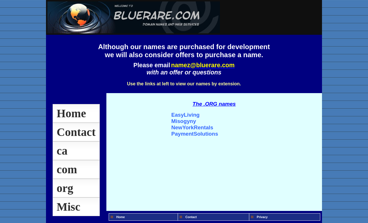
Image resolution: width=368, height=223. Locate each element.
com (67, 169)
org (65, 188)
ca (62, 150)
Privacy (262, 217)
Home (71, 113)
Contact (76, 132)
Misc (68, 206)
